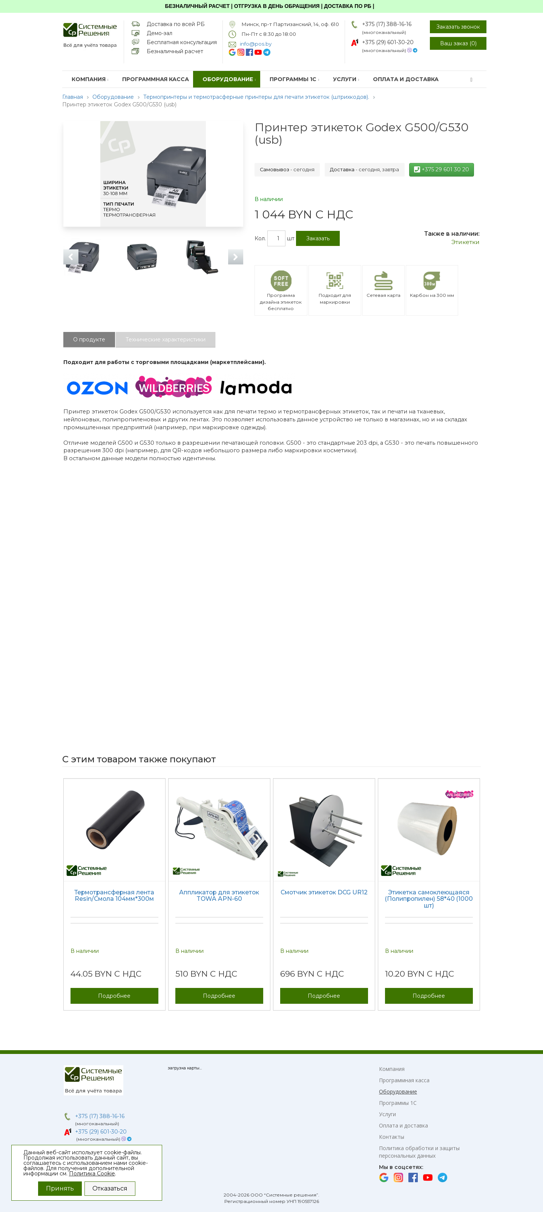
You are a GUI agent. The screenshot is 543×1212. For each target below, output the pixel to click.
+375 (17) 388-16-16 (386, 24)
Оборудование (229, 79)
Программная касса (155, 79)
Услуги (346, 79)
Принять (60, 1188)
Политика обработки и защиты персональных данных (419, 1151)
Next (235, 256)
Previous (70, 256)
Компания (90, 79)
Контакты (391, 1136)
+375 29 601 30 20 (441, 169)
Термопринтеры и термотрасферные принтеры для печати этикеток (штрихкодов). (256, 97)
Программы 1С (294, 79)
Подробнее (114, 995)
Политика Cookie (92, 1173)
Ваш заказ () (458, 43)
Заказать (318, 238)
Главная (72, 97)
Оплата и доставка (406, 79)
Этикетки (465, 242)
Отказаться (109, 1188)
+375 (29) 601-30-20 (388, 42)
